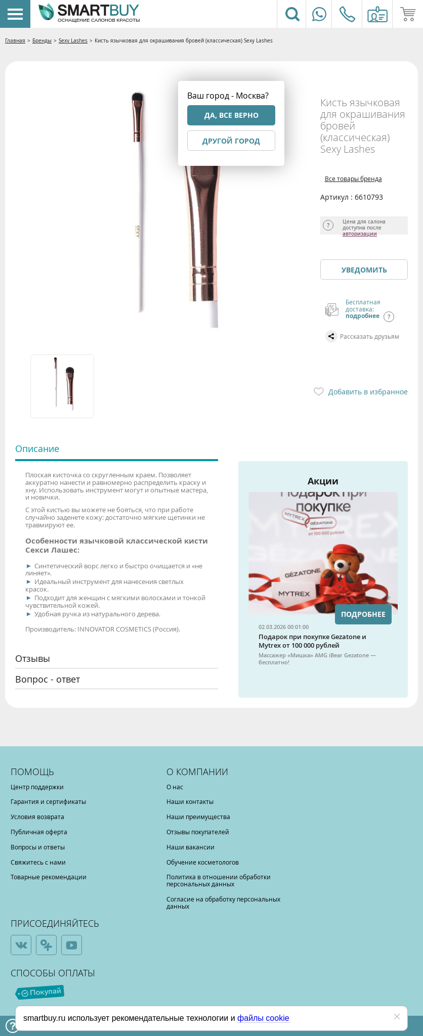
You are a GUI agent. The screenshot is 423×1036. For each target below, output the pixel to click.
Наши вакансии (190, 847)
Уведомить (364, 270)
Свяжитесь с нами (38, 862)
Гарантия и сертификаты (48, 801)
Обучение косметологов (202, 862)
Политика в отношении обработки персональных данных (218, 880)
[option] (63, 386)
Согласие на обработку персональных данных (223, 902)
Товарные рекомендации (49, 877)
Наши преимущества (198, 817)
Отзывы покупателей (197, 832)
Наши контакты (190, 801)
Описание (37, 448)
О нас (174, 787)
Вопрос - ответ (47, 679)
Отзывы (32, 658)
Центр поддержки (37, 787)
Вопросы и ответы (38, 847)
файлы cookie (263, 1018)
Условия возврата (37, 817)
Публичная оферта (39, 832)
